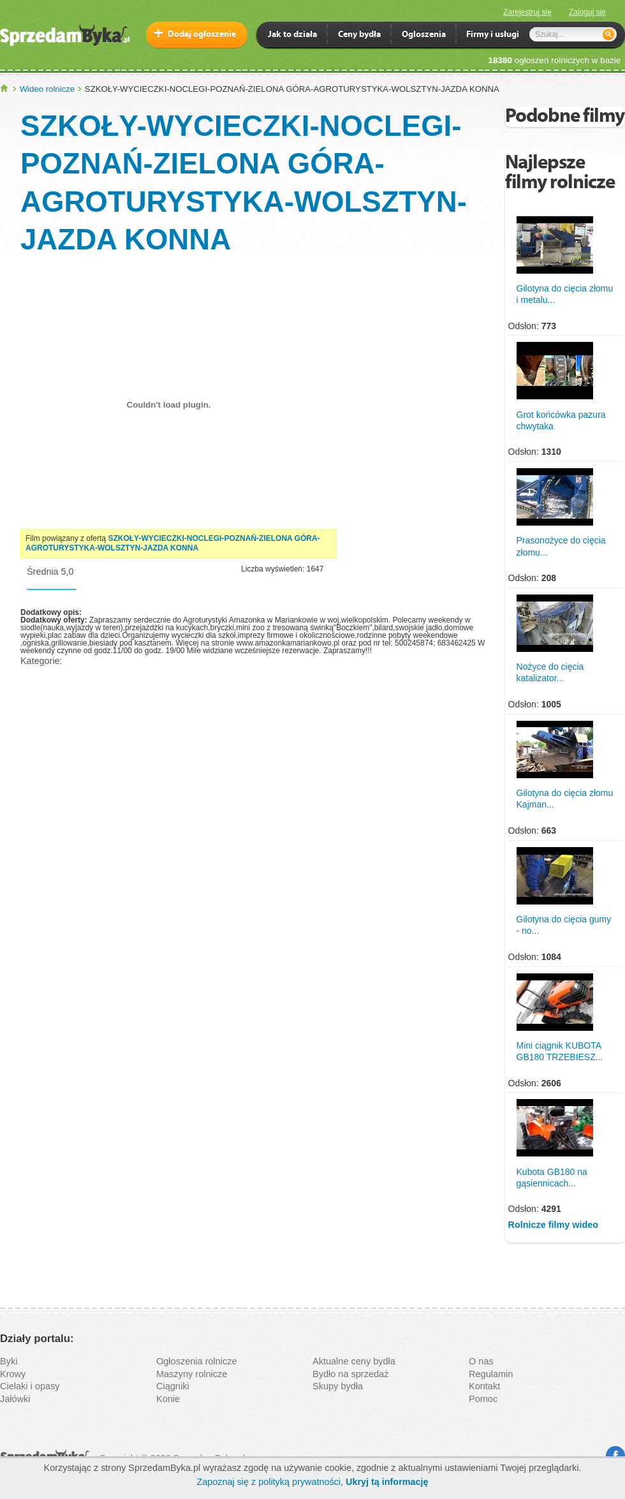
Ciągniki (172, 1386)
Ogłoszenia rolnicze (196, 1361)
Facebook (615, 1455)
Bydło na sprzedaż (350, 1374)
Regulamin (491, 1374)
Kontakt (484, 1386)
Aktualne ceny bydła (353, 1361)
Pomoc (483, 1399)
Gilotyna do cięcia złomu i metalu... (565, 294)
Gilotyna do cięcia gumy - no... (564, 925)
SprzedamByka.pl (5, 88)
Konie (168, 1399)
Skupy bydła (337, 1386)
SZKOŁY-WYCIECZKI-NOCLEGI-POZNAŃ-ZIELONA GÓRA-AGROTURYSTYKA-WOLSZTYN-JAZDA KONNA (173, 543)
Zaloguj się (587, 12)
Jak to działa (292, 35)
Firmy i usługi (492, 35)
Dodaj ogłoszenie (202, 35)
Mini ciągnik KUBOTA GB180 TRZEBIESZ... (560, 1051)
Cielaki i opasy (30, 1386)
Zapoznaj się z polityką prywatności (268, 1482)
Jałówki (15, 1399)
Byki (8, 1361)
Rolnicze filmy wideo (553, 1225)
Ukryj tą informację (387, 1482)
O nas (481, 1361)
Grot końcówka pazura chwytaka (561, 420)
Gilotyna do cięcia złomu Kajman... (565, 798)
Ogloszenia (424, 35)
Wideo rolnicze (47, 89)
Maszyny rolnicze (191, 1374)
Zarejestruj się (527, 12)
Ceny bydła (359, 35)
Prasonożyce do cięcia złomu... (561, 546)
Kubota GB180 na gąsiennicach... (552, 1177)
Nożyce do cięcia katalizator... (550, 672)
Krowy (13, 1374)
